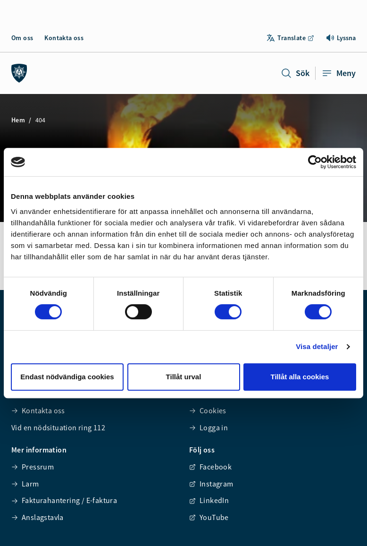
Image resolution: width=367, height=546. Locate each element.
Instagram (211, 483)
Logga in (208, 427)
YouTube (209, 517)
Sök (295, 73)
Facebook (210, 466)
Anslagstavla (37, 517)
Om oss (22, 38)
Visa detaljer (317, 346)
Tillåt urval (183, 377)
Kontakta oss (63, 38)
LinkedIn (209, 500)
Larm (25, 483)
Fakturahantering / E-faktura (64, 500)
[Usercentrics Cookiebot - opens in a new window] (315, 162)
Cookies (207, 410)
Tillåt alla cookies (300, 377)
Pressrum (32, 466)
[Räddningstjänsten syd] (19, 73)
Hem (18, 120)
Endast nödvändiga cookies (67, 377)
